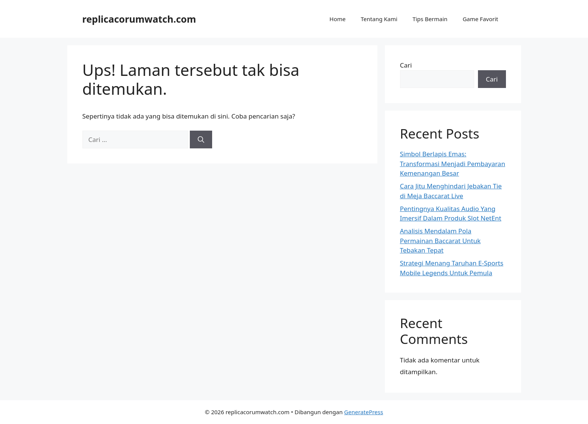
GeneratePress (363, 412)
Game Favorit (480, 19)
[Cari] (201, 140)
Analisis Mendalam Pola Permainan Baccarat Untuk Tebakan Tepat (440, 240)
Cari (406, 65)
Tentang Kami (379, 19)
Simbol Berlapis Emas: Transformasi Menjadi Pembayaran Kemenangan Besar (452, 163)
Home (337, 19)
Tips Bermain (430, 19)
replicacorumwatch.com (139, 18)
